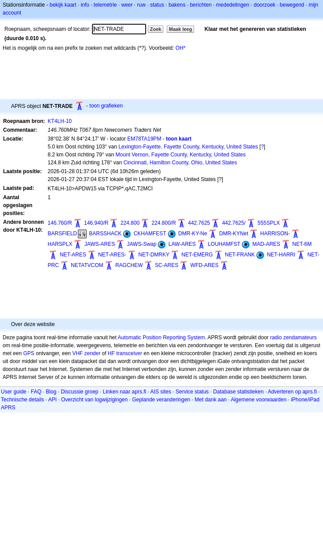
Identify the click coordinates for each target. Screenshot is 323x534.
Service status (192, 392)
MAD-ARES (266, 244)
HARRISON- (275, 233)
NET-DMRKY (153, 255)
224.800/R (163, 223)
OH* (181, 48)
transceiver (129, 353)
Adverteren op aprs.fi (292, 392)
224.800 (130, 223)
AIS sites (160, 392)
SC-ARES (166, 265)
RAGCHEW (129, 265)
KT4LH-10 (60, 121)
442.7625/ (234, 223)
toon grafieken (106, 106)
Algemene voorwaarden (258, 400)
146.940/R (96, 223)
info (85, 5)
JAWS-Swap (142, 244)
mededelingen (232, 5)
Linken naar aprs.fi (125, 392)
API (52, 400)
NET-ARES (73, 255)
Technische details (22, 400)
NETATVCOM (87, 265)
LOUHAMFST (224, 244)
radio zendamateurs (293, 337)
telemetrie (105, 5)
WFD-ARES (205, 265)
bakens (177, 5)
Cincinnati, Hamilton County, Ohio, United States (180, 162)
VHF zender (86, 353)
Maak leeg (180, 29)
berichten (201, 5)
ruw (141, 5)
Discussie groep (79, 392)
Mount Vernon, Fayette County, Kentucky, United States (180, 155)
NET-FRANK (240, 255)
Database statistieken (238, 392)
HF (111, 353)
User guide (13, 392)
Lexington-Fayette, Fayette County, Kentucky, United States (188, 147)
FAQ (36, 392)
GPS (28, 353)
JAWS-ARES (99, 244)
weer (127, 5)
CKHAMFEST (150, 233)
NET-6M (302, 244)
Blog (51, 392)
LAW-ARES (182, 244)
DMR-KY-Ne (192, 233)
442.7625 (199, 223)
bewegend (292, 5)
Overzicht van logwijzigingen (94, 400)
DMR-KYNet (233, 233)
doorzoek (264, 5)
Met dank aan (211, 400)
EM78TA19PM (144, 139)
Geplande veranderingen (161, 400)
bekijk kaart (63, 5)
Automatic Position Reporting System (161, 337)
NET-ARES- (112, 255)
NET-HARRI (281, 255)
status (157, 5)
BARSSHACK (105, 233)
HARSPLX (60, 244)
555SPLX (268, 223)
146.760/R (60, 223)
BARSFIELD (62, 233)
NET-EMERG (197, 255)
